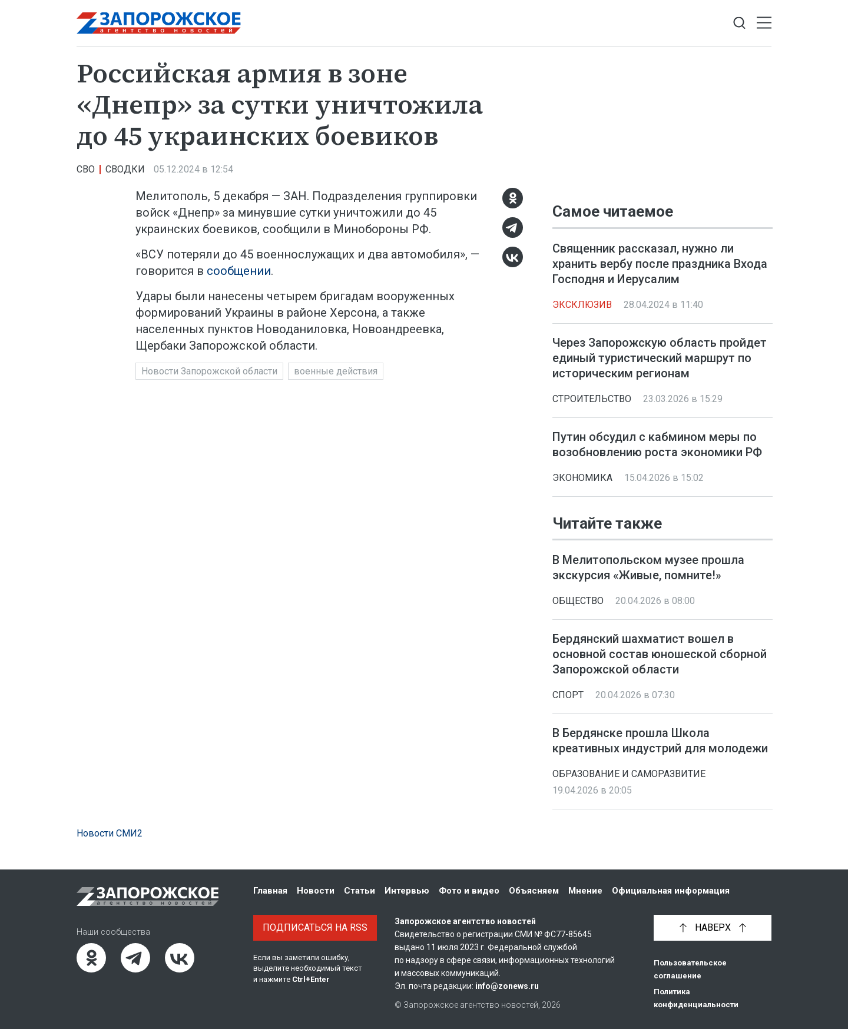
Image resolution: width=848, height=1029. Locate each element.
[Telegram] (512, 227)
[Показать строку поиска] (739, 23)
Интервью (407, 890)
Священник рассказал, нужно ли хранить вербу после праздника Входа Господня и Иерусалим (659, 263)
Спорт (568, 695)
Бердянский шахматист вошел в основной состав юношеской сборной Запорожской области (659, 654)
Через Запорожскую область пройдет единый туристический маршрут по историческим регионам (659, 358)
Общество (578, 600)
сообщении (239, 271)
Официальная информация (671, 890)
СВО (86, 169)
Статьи (359, 890)
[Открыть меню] (764, 23)
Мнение (585, 890)
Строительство (591, 398)
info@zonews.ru (507, 986)
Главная (270, 890)
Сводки (125, 169)
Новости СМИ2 (110, 833)
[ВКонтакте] (512, 257)
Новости (315, 890)
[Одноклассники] (512, 198)
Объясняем (534, 890)
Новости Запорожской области (209, 371)
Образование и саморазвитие (628, 773)
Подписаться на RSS (315, 927)
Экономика (582, 477)
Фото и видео (469, 890)
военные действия (335, 371)
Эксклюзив (582, 304)
